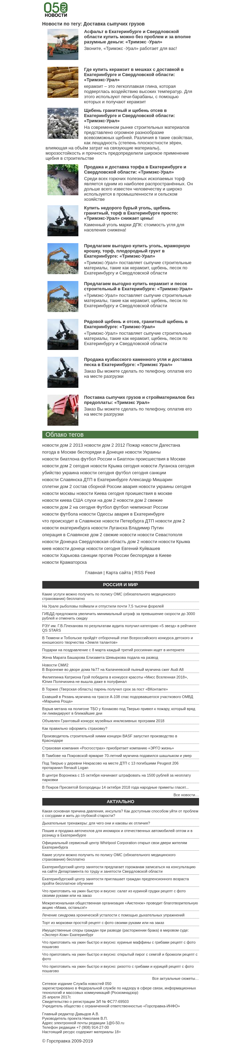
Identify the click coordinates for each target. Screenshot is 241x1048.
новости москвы (58, 493)
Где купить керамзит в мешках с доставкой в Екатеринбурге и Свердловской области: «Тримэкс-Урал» (134, 74)
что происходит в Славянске (71, 520)
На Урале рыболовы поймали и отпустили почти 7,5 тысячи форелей (103, 606)
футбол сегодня (131, 472)
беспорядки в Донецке (100, 452)
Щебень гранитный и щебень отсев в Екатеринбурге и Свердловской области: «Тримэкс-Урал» (129, 115)
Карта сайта (118, 572)
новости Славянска (62, 479)
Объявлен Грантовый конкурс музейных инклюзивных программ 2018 (103, 721)
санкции (158, 472)
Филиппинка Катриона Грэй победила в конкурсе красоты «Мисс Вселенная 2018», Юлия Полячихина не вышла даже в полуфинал (115, 679)
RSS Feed (144, 572)
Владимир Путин (146, 527)
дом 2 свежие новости (113, 534)
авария (130, 486)
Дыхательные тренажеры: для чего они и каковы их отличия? (96, 823)
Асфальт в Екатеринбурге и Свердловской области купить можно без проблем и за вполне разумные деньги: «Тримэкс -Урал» (137, 36)
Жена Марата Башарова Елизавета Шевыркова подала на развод (100, 657)
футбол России (96, 458)
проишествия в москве (148, 493)
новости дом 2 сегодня (65, 465)
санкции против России (105, 555)
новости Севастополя (160, 534)
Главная (93, 572)
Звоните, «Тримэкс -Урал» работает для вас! (130, 48)
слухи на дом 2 (100, 500)
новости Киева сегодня (100, 493)
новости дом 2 (170, 520)
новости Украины (143, 452)
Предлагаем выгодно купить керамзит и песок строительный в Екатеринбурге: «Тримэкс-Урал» (138, 286)
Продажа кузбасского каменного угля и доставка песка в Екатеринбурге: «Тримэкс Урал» (138, 362)
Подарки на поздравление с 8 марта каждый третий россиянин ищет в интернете (113, 650)
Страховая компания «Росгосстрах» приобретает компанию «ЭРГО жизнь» (108, 748)
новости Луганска (109, 527)
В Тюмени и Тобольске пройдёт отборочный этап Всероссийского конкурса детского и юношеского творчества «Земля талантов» (117, 640)
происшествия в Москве (161, 458)
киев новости (55, 548)
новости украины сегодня (165, 486)
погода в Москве (59, 452)
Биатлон (125, 458)
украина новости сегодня (88, 472)
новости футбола (60, 514)
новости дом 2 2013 (62, 445)
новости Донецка (60, 541)
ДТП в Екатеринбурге (106, 479)
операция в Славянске (65, 534)
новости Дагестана (160, 445)
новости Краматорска (64, 562)
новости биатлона (60, 458)
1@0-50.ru (115, 1023)
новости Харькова (61, 555)
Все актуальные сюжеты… (175, 978)
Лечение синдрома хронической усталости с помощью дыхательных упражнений (113, 915)
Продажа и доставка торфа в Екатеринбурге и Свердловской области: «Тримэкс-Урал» (135, 169)
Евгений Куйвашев (140, 548)
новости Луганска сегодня (167, 465)
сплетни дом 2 (57, 486)
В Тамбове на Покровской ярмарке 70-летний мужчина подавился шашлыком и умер (117, 756)
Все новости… (186, 795)
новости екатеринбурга (66, 527)
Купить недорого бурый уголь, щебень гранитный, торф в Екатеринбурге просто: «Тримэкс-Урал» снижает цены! (131, 213)
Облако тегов (65, 434)
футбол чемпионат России (140, 507)
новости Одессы (96, 514)
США (78, 500)
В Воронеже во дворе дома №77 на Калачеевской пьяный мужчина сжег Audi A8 (113, 669)
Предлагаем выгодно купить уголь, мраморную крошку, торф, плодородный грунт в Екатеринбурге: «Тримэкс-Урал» (137, 251)
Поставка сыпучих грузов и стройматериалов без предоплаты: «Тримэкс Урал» (139, 400)
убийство (51, 472)
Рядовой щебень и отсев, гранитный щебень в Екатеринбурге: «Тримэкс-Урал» (136, 324)
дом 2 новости (142, 541)
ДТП (149, 520)
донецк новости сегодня (95, 548)
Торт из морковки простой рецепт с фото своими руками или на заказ (103, 923)
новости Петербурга (123, 520)
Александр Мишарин (150, 479)
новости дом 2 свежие (140, 500)
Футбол (104, 507)
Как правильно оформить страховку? (75, 728)
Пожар (133, 445)
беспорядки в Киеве (150, 555)
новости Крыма (174, 541)
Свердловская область (102, 541)
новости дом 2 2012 (104, 445)
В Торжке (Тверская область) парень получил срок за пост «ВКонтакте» (105, 689)
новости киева (57, 500)
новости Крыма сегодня (115, 465)
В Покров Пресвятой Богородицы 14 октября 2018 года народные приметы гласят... (115, 787)
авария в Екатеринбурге (139, 514)
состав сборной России (97, 486)
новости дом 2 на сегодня (69, 507)
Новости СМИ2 (55, 665)
